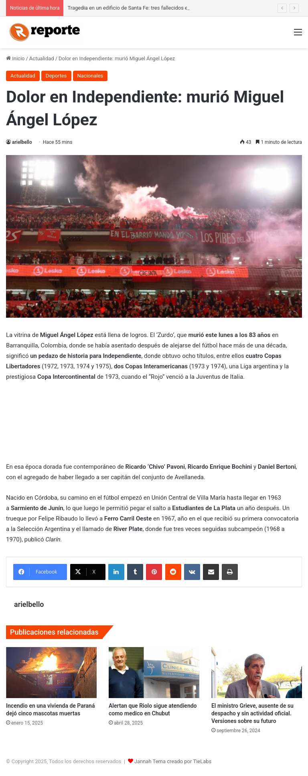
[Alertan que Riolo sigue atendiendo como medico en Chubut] (154, 672)
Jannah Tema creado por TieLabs (173, 761)
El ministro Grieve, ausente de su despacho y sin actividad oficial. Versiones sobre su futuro (252, 713)
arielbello (22, 142)
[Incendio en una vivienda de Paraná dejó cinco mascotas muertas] (51, 672)
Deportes (56, 76)
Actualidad (41, 58)
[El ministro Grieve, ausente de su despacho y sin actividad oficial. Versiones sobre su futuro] (256, 672)
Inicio (15, 58)
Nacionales (90, 76)
